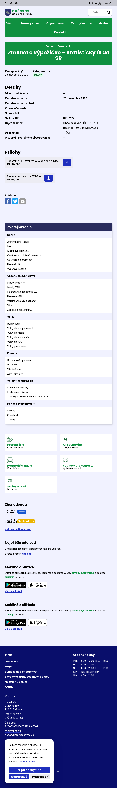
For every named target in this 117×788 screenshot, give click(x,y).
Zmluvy (38, 75)
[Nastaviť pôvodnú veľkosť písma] (96, 3)
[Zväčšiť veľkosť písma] (100, 3)
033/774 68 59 (13, 731)
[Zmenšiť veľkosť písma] (92, 3)
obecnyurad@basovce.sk (19, 735)
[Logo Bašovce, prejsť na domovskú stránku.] (18, 12)
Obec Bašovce (41, 775)
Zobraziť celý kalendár (18, 529)
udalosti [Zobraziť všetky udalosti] (26, 553)
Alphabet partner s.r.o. (46, 771)
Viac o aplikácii (13, 591)
